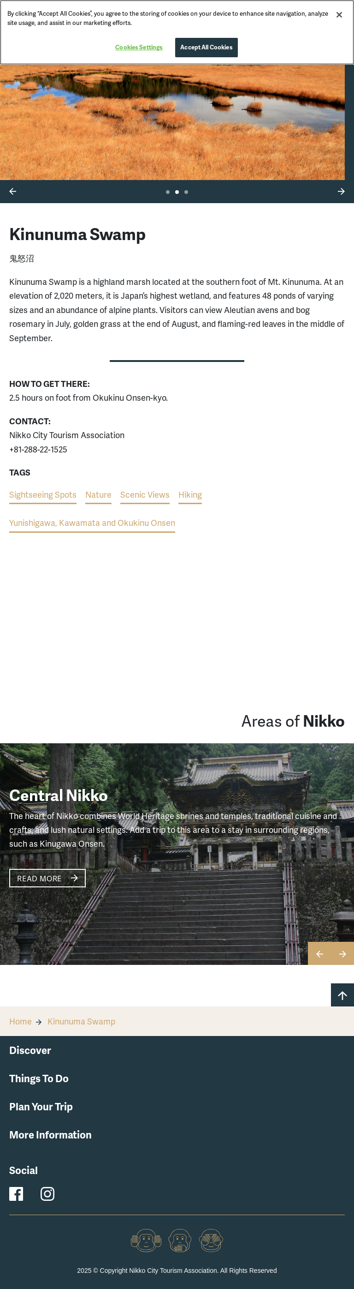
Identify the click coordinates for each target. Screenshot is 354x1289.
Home (20, 1021)
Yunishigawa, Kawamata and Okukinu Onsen (92, 522)
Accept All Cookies (206, 47)
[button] (12, 190)
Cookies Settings (139, 47)
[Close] (339, 15)
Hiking (190, 494)
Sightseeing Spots (43, 494)
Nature (98, 494)
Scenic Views (145, 494)
